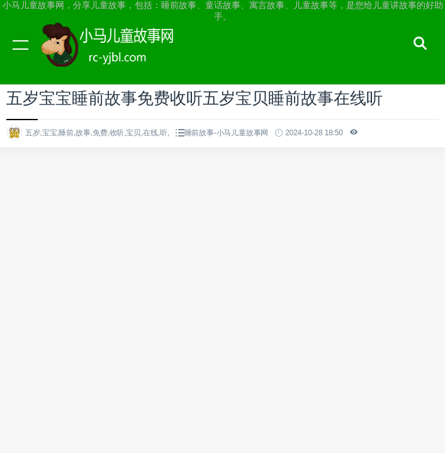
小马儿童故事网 (119, 57)
